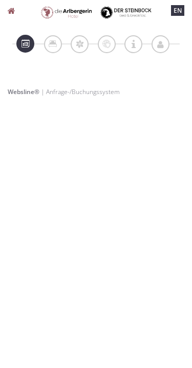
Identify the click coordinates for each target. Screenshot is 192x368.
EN (178, 10)
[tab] (25, 44)
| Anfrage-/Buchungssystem (64, 91)
